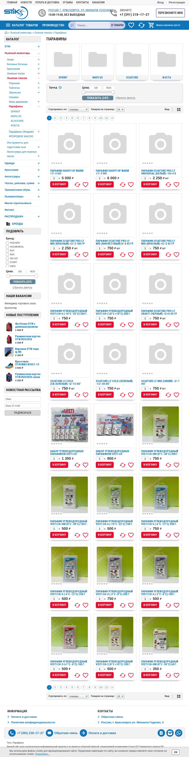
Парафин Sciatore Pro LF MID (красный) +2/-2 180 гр (67, 242)
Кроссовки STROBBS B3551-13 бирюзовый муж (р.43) (27, 366)
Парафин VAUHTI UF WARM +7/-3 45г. (66, 172)
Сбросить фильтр (22, 287)
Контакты (82, 2)
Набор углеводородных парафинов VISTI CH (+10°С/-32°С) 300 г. (66, 454)
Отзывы (68, 2)
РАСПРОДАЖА (23, 216)
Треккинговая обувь (23, 190)
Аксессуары (23, 176)
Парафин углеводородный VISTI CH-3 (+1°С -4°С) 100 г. (68, 663)
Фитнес (9, 209)
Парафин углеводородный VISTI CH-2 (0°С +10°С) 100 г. (114, 663)
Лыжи (24, 59)
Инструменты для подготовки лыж (24, 145)
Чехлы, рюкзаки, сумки (23, 183)
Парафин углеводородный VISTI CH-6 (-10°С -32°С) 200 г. (68, 312)
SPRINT (15, 111)
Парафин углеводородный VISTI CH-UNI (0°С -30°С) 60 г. (159, 663)
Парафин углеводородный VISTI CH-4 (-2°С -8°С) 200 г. (114, 593)
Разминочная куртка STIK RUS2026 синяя (27, 375)
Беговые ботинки (24, 64)
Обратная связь (112, 716)
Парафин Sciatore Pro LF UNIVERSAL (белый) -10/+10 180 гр (158, 173)
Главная (12, 2)
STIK (23, 46)
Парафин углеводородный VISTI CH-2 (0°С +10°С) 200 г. (114, 312)
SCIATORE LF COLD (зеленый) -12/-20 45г (114, 382)
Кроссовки (23, 170)
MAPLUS (16, 116)
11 (106, 118)
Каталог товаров (22, 25)
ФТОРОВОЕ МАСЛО (21, 136)
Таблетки (25, 88)
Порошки (25, 83)
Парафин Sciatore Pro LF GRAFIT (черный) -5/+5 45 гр (159, 312)
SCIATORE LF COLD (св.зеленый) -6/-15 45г (65, 382)
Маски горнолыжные (18, 203)
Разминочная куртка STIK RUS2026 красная (27, 339)
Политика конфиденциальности (33, 722)
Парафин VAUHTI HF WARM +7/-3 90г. (112, 172)
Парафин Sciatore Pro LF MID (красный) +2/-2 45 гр (158, 242)
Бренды (17, 224)
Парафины (25, 106)
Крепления (24, 69)
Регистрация (177, 2)
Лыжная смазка (24, 78)
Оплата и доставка (47, 2)
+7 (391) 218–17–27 (134, 14)
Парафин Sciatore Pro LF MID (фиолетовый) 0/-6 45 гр (114, 242)
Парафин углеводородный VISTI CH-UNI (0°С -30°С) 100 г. (68, 523)
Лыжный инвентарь (23, 53)
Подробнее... (42, 754)
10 (100, 118)
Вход (160, 2)
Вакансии (98, 2)
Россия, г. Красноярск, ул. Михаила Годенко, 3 (80, 10)
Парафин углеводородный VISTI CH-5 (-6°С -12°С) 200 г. (159, 523)
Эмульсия (25, 92)
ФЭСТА (15, 125)
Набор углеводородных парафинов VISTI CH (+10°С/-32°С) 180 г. (112, 454)
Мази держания (25, 102)
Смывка (13, 97)
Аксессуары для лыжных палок (24, 154)
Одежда (23, 163)
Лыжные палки (24, 73)
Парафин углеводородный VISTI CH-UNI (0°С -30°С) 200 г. (159, 453)
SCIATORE (17, 120)
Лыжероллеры (23, 196)
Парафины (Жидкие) (25, 131)
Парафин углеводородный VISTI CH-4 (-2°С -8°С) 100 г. (159, 593)
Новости (26, 2)
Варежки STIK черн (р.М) (27, 350)
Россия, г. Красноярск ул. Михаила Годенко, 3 (132, 722)
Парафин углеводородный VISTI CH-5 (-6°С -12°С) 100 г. (68, 593)
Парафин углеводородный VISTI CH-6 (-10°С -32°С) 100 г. (114, 523)
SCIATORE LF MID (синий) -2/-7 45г (160, 382)
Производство (53, 25)
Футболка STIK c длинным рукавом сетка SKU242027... (27, 326)
